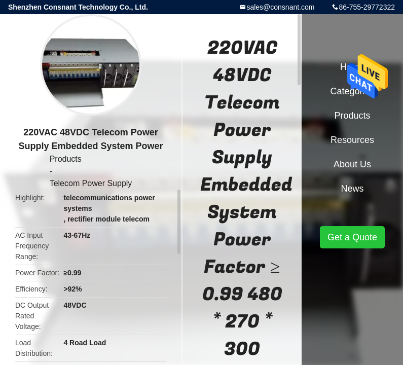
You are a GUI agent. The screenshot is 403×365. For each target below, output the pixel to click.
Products (66, 159)
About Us (352, 164)
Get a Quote (352, 237)
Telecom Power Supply (91, 183)
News (352, 189)
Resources (352, 140)
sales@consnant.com (280, 7)
